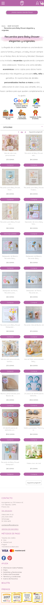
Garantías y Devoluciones (12, 572)
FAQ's (5, 570)
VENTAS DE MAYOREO (10, 529)
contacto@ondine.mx (10, 525)
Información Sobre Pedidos (13, 568)
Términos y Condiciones (12, 577)
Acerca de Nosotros (10, 579)
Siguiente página (35, 132)
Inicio (3, 26)
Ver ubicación (7, 511)
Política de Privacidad (11, 574)
